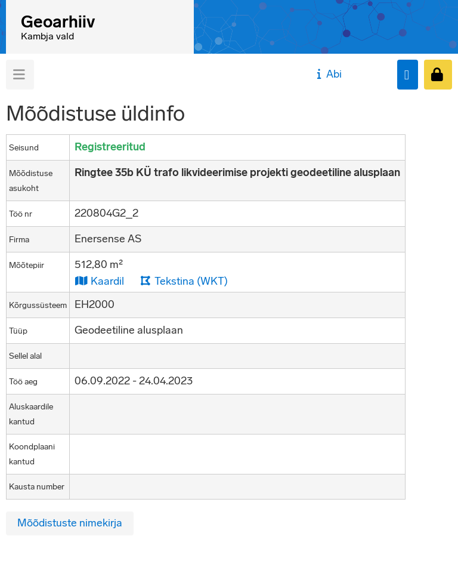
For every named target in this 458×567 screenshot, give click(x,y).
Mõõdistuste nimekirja (69, 522)
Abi (327, 74)
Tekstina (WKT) (183, 281)
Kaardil (99, 281)
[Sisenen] (438, 75)
